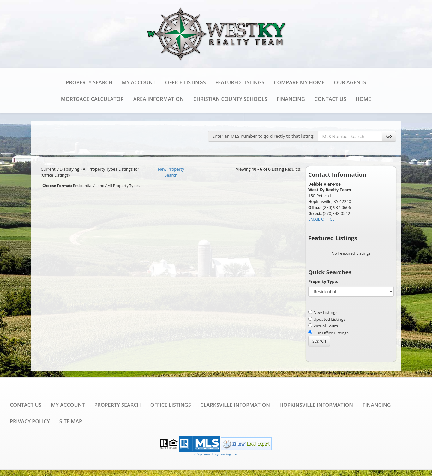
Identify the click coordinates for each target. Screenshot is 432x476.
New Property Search (171, 172)
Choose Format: (57, 185)
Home (363, 98)
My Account (139, 82)
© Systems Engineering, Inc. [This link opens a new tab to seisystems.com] (216, 454)
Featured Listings (240, 82)
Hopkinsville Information (316, 404)
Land (100, 185)
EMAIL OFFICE (321, 219)
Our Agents (350, 82)
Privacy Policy (30, 421)
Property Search (89, 82)
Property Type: (323, 281)
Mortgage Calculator (92, 98)
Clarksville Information (235, 404)
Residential (82, 185)
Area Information (158, 98)
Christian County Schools (230, 98)
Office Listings (185, 82)
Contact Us (330, 98)
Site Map (70, 421)
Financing (291, 98)
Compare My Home (299, 82)
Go (389, 136)
